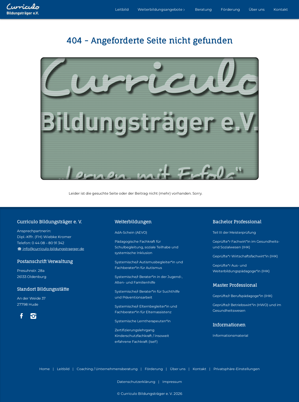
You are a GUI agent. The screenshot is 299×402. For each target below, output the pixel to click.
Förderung (230, 9)
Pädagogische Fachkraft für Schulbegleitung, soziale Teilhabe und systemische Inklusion (146, 247)
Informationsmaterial (230, 336)
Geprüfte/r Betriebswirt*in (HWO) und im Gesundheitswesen (247, 308)
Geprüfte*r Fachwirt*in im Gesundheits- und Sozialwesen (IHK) (246, 244)
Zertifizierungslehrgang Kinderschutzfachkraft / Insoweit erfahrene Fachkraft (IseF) (142, 335)
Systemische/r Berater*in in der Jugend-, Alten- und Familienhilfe (148, 279)
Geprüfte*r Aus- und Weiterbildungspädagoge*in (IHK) (241, 268)
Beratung (203, 9)
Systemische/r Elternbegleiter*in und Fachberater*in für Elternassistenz (146, 309)
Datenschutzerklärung (136, 382)
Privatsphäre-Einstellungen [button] (236, 369)
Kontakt (281, 9)
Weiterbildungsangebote (160, 9)
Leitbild (122, 9)
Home (44, 369)
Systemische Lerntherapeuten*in (143, 321)
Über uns (257, 9)
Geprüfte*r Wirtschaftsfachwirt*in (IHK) (245, 256)
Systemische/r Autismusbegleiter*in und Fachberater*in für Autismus (149, 265)
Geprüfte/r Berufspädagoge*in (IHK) (242, 296)
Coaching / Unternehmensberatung (107, 369)
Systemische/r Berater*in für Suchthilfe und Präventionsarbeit (147, 294)
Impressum (172, 382)
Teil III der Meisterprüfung (234, 232)
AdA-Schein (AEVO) (131, 232)
